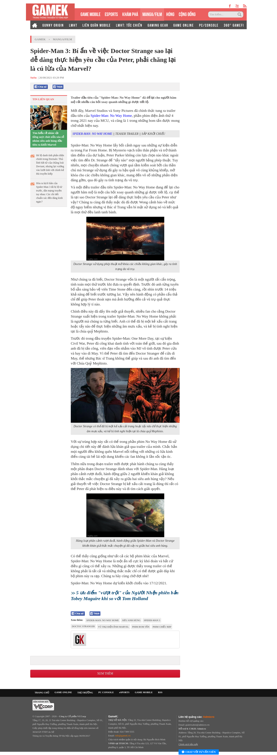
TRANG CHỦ (42, 692)
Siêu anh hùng (131, 620)
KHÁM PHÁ (130, 14)
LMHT (73, 24)
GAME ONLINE (183, 24)
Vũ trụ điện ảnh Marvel (113, 626)
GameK (40, 39)
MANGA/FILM (152, 14)
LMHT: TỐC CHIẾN (129, 24)
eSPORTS (111, 14)
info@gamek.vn (122, 735)
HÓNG (170, 14)
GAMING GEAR (158, 24)
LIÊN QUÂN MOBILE (96, 24)
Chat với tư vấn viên (199, 752)
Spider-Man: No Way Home (111, 116)
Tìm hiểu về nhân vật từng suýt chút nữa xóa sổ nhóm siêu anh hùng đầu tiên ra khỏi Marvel (48, 138)
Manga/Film (62, 39)
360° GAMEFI (234, 24)
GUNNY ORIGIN (53, 24)
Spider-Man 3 (152, 620)
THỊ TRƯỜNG (85, 692)
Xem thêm (105, 673)
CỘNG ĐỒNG (187, 14)
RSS (160, 692)
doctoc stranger (83, 626)
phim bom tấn (141, 626)
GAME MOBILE (90, 14)
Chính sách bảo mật (188, 744)
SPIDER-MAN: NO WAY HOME (92, 133)
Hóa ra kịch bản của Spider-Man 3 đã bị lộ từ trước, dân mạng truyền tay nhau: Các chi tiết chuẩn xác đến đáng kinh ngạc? (49, 192)
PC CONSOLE (106, 692)
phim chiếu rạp (162, 626)
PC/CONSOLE (209, 24)
